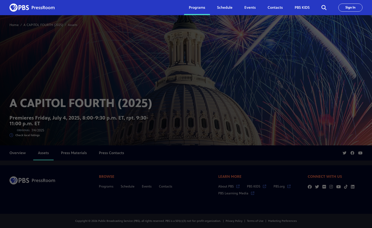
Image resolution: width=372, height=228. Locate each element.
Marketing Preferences (282, 221)
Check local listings (24, 135)
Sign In (350, 7)
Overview (17, 153)
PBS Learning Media (236, 193)
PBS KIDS (302, 7)
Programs (106, 186)
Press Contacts (111, 153)
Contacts (275, 7)
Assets (43, 153)
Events (250, 7)
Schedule (224, 7)
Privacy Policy (234, 221)
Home (14, 25)
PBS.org (282, 186)
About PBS (229, 186)
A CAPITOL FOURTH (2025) (43, 25)
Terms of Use (255, 221)
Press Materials (74, 153)
